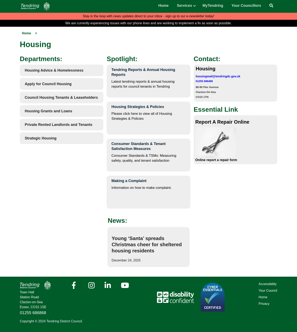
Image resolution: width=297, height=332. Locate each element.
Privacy (264, 303)
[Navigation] (35, 6)
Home (163, 5)
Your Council (268, 290)
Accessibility (268, 284)
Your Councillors (246, 5)
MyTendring (213, 5)
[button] (184, 4)
